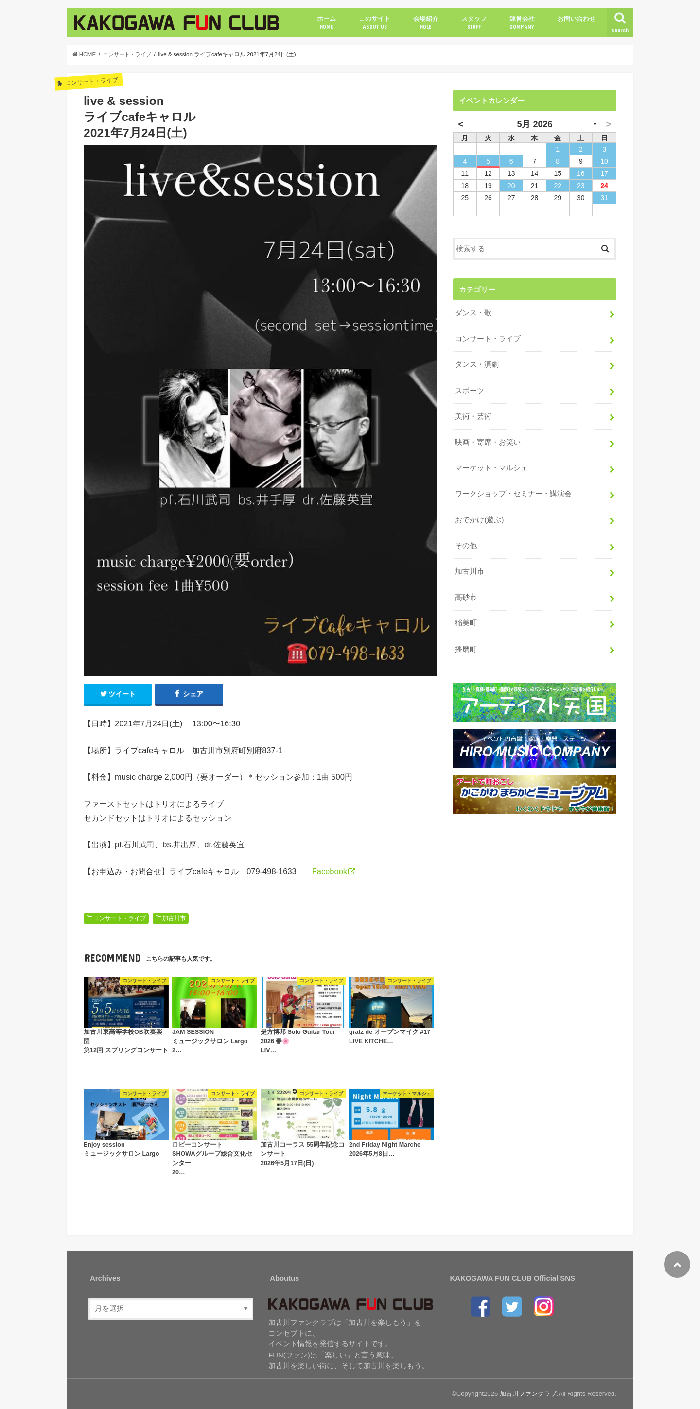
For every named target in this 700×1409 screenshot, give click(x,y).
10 (604, 161)
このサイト (374, 22)
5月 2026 (534, 124)
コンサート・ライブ (119, 918)
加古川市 (174, 918)
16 (581, 173)
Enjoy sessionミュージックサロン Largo (121, 1149)
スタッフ (474, 22)
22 (557, 185)
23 (581, 185)
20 (511, 185)
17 (604, 173)
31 (604, 198)
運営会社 (522, 22)
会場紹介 (425, 22)
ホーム (326, 22)
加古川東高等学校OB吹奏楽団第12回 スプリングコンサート (126, 1041)
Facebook (329, 871)
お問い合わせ (576, 18)
